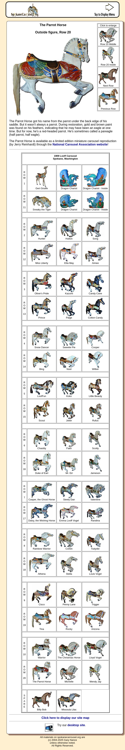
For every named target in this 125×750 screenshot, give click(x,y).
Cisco (42, 603)
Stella (69, 572)
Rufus (95, 419)
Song (95, 237)
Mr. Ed (69, 471)
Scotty (95, 447)
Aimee (95, 261)
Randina (95, 519)
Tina (42, 627)
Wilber (95, 367)
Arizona (95, 627)
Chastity (42, 447)
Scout (42, 419)
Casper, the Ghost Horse (41, 498)
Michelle (69, 680)
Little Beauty (95, 395)
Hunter (41, 237)
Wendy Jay (95, 680)
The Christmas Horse (69, 656)
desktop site (76, 725)
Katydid (95, 547)
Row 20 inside (108, 63)
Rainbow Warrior (41, 547)
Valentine (95, 498)
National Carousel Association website (80, 144)
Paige (69, 316)
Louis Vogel (95, 572)
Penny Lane (69, 603)
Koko (69, 395)
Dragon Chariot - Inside (95, 187)
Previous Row (108, 107)
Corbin (69, 547)
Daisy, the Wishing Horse (41, 519)
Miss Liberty (41, 261)
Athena (42, 572)
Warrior (42, 656)
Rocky (69, 627)
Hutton (69, 237)
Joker (69, 419)
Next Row (108, 84)
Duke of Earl (42, 471)
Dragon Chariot (69, 187)
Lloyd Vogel (95, 656)
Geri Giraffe (42, 187)
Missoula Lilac (69, 708)
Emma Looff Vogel (69, 519)
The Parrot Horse (41, 680)
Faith (69, 447)
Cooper (95, 346)
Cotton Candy (95, 316)
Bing (42, 367)
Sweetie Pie (69, 346)
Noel (69, 367)
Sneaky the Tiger (41, 208)
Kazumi (69, 292)
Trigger (95, 603)
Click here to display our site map (65, 717)
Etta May (69, 261)
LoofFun (42, 395)
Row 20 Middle (108, 43)
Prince (41, 316)
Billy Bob (41, 708)
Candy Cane (95, 292)
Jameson (95, 471)
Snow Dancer (42, 346)
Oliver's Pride (42, 292)
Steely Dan (69, 498)
